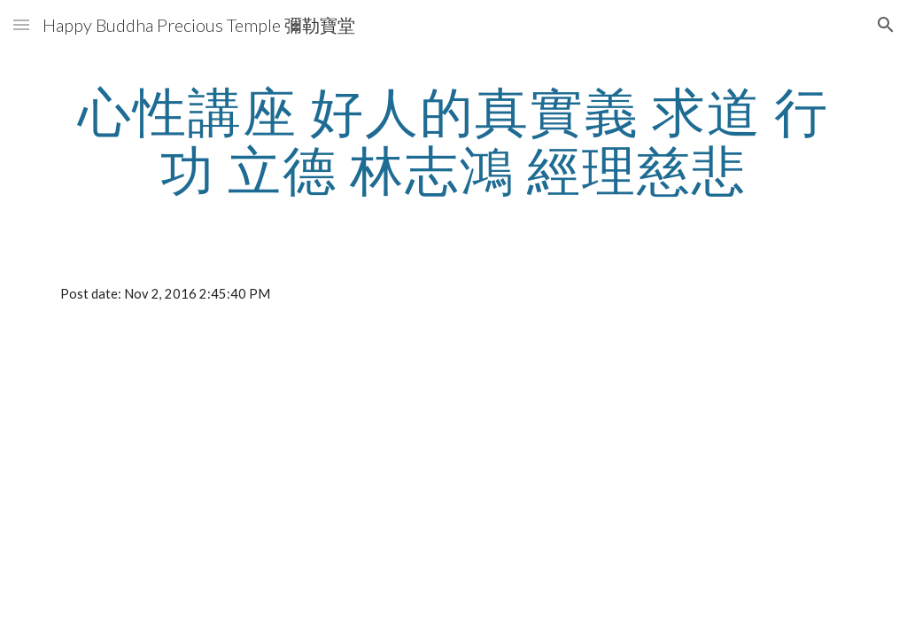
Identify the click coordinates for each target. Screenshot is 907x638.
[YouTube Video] (248, 467)
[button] (21, 24)
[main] (454, 140)
